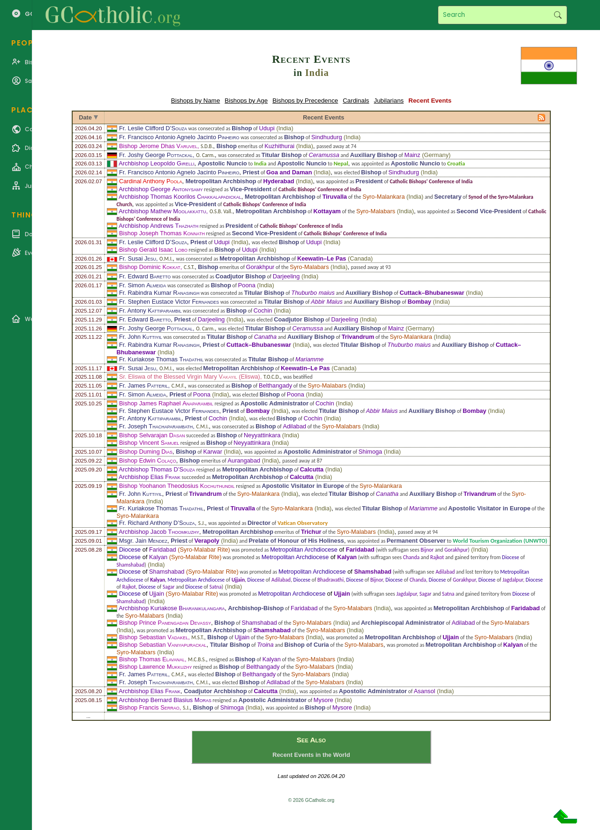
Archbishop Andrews (158, 225)
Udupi (266, 128)
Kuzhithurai (279, 146)
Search (557, 15)
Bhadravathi (330, 579)
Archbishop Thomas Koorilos (180, 196)
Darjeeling (286, 276)
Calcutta (312, 469)
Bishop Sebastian (153, 637)
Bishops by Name (195, 100)
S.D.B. (207, 146)
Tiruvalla (334, 196)
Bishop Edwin (147, 460)
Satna (216, 586)
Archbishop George (160, 189)
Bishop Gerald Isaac (153, 249)
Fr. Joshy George (156, 154)
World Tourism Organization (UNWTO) (500, 540)
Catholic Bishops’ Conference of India (431, 181)
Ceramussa (323, 154)
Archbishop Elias (149, 476)
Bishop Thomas (152, 659)
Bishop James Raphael (166, 403)
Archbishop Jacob (159, 531)
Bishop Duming (145, 451)
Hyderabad (278, 181)
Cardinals (356, 100)
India (317, 72)
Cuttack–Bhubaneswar (431, 292)
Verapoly (207, 540)
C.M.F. (178, 385)
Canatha (265, 336)
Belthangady (275, 385)
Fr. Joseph (156, 426)
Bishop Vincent (149, 442)
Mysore (323, 699)
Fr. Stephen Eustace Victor (169, 301)
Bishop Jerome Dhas (158, 146)
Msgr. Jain (143, 540)
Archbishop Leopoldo (156, 163)
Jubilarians (389, 100)
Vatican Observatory (303, 522)
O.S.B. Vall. (221, 211)
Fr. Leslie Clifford (153, 128)
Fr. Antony (150, 310)
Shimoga (370, 451)
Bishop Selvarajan (152, 435)
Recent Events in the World (311, 754)
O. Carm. (205, 155)
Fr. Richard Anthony (157, 522)
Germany (436, 154)
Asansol (424, 691)
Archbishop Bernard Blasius (165, 699)
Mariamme (309, 359)
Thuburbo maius (312, 292)
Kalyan (158, 557)
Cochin (263, 310)
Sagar (169, 586)
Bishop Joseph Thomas (162, 233)
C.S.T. (189, 267)
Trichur (311, 531)
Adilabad (294, 426)
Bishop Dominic (149, 266)
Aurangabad (243, 460)
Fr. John (140, 336)
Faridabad (162, 549)
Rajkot (437, 557)
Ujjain (238, 579)
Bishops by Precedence (305, 100)
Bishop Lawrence (155, 666)
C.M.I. (202, 426)
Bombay (419, 301)
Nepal (341, 163)
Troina (265, 644)
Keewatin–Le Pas (321, 258)
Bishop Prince (165, 622)
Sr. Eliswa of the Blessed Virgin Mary (178, 376)
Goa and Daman (289, 172)
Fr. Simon (142, 285)
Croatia (456, 163)
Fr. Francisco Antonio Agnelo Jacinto (179, 137)
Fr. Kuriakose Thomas (161, 359)
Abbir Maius (327, 301)
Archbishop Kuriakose (172, 608)
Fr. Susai (137, 258)
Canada (360, 258)
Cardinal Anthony (150, 181)
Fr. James (143, 385)
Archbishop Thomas (157, 469)
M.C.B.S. (197, 659)
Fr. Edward (145, 276)
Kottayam (327, 211)
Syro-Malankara (383, 196)
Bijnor (427, 549)
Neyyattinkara (262, 435)
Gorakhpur (260, 266)
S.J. (201, 523)
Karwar (212, 451)
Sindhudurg (326, 137)
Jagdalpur (512, 579)
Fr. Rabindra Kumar (159, 292)
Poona (246, 285)
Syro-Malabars (375, 211)
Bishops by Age (246, 100)
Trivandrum (358, 336)
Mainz (412, 154)
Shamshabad (130, 564)
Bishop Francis (149, 707)
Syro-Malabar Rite (204, 549)
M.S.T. (197, 637)
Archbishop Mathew (162, 211)
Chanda (411, 557)
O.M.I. (165, 258)
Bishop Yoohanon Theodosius (177, 485)
